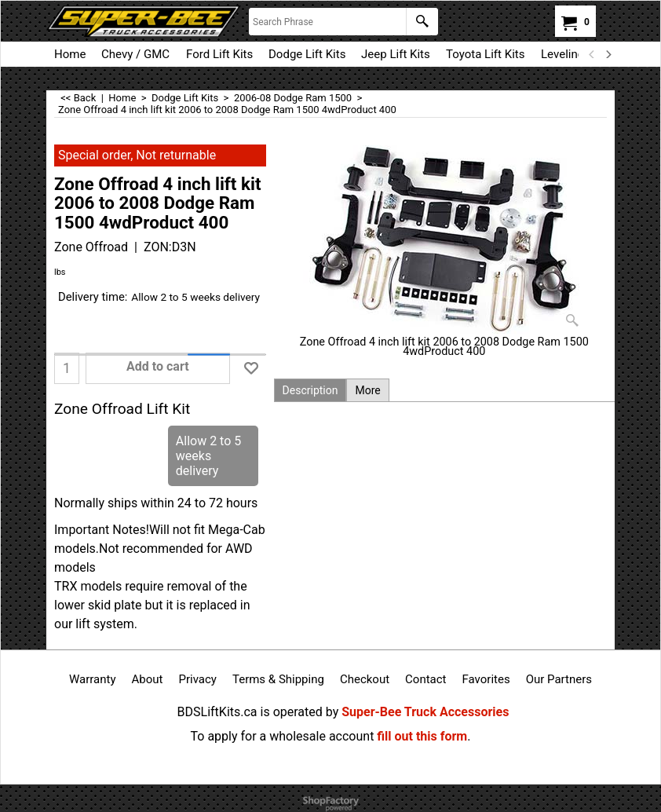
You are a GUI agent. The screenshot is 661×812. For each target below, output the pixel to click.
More (367, 390)
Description (310, 390)
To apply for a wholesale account (282, 736)
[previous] (592, 54)
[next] (608, 54)
